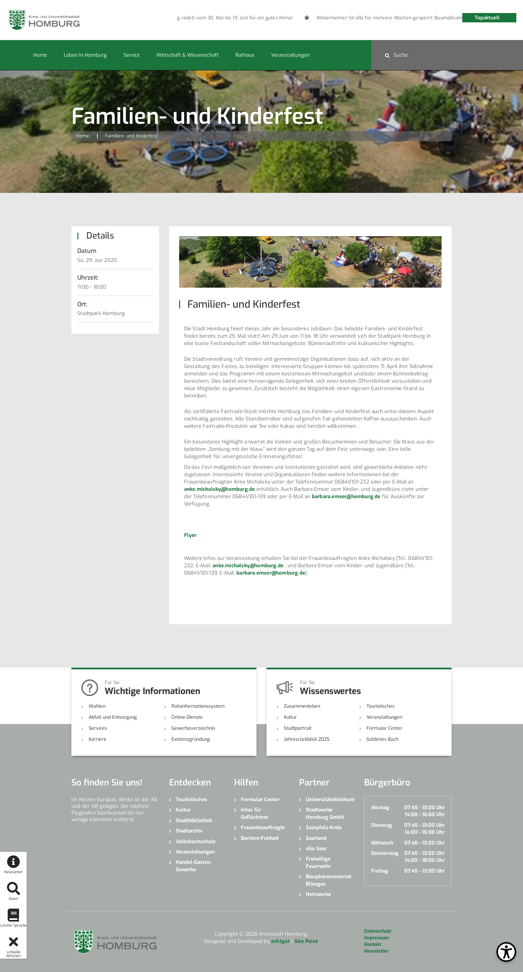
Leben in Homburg (85, 55)
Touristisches (381, 706)
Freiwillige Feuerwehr (318, 862)
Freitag (379, 871)
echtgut (280, 941)
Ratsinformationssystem (197, 706)
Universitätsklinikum (330, 799)
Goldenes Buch (382, 739)
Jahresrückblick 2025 (307, 739)
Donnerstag (385, 853)
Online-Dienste (187, 717)
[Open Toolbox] (506, 952)
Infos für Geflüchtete (254, 813)
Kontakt (372, 944)
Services (98, 728)
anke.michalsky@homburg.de (219, 489)
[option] (290, 18)
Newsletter (376, 951)
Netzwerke (318, 894)
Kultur (290, 717)
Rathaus (244, 55)
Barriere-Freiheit (260, 838)
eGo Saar (316, 848)
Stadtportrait (298, 728)
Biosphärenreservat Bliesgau (329, 880)
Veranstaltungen (290, 55)
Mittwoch (382, 843)
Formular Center (385, 728)
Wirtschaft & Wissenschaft (187, 55)
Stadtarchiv (189, 831)
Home (40, 55)
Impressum (376, 938)
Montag (380, 807)
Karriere (97, 739)
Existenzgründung (190, 739)
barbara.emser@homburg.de (346, 496)
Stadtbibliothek (194, 820)
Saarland (316, 838)
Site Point (306, 941)
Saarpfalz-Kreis (324, 827)
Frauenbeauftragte (263, 827)
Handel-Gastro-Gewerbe (193, 866)
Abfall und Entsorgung (113, 717)
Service (131, 55)
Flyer (190, 535)
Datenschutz (377, 931)
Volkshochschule (195, 841)
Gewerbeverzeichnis (193, 728)
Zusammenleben (302, 706)
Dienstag (381, 825)
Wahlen (97, 706)
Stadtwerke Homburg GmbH (325, 813)
